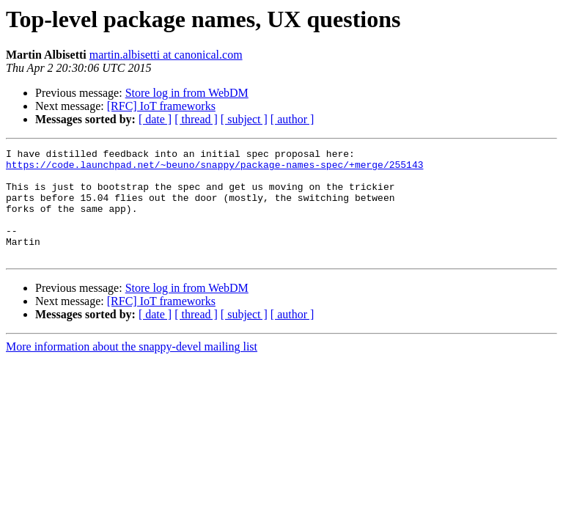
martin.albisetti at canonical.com (166, 54)
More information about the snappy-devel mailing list (131, 368)
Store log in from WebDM (187, 93)
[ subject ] (244, 119)
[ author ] (292, 119)
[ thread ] (196, 119)
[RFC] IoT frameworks (161, 106)
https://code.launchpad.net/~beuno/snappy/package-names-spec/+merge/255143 (214, 168)
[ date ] (155, 119)
